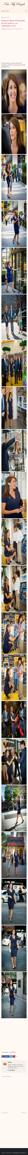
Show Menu (6, 11)
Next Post (24, 1112)
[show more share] (17, 1056)
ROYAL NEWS (13, 1052)
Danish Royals (7, 17)
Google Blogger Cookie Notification (19, 1152)
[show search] (26, 11)
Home (2, 17)
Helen (10, 1062)
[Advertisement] (14, 46)
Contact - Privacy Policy (6, 1152)
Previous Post (5, 1112)
